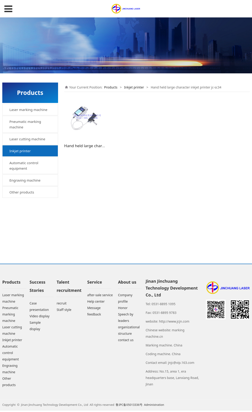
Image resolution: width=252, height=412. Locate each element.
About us (127, 283)
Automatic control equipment (23, 223)
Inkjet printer (20, 151)
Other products (21, 250)
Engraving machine (25, 238)
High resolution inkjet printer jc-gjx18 (29, 164)
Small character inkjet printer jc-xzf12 (29, 178)
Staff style (64, 311)
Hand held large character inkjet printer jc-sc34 (32, 192)
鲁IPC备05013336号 (129, 406)
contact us (126, 341)
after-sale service (100, 296)
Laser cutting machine (27, 139)
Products (110, 87)
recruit (62, 305)
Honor (123, 309)
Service (94, 283)
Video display (40, 317)
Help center (96, 303)
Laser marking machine (28, 109)
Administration (154, 406)
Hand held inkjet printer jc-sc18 (33, 206)
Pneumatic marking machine (25, 124)
